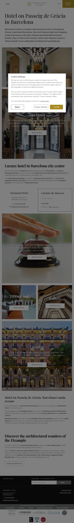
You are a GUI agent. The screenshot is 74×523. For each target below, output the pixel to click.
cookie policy (44, 101)
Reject (17, 107)
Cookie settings (41, 107)
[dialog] (37, 92)
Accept (56, 107)
